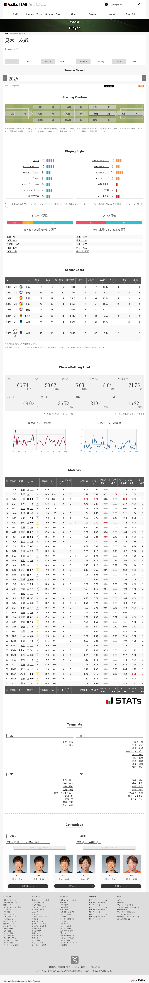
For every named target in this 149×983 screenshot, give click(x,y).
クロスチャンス (101, 166)
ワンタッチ (31, 166)
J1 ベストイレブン (95, 905)
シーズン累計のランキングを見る (129, 414)
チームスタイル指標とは (126, 914)
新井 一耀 (137, 754)
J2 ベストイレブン (95, 912)
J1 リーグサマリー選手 (97, 902)
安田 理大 (137, 767)
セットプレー (30, 184)
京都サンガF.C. (8, 928)
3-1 (31, 683)
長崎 (23, 551)
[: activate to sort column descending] (8, 280)
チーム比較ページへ (39, 847)
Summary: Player (53, 14)
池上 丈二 (81, 244)
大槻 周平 (137, 789)
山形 (23, 565)
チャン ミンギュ (134, 751)
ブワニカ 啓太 (135, 793)
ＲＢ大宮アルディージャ (40, 917)
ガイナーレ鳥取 (65, 926)
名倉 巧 (11, 237)
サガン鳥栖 (36, 940)
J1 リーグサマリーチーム (98, 900)
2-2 (31, 551)
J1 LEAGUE (7, 896)
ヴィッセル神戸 (8, 936)
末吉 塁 (69, 799)
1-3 (31, 598)
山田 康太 (12, 240)
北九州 (21, 579)
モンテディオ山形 (38, 910)
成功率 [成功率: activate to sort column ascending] (103, 280)
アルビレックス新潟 (39, 926)
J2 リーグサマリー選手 (97, 910)
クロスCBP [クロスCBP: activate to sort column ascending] (103, 482)
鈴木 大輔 (137, 748)
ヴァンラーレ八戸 (38, 902)
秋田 (23, 499)
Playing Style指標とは (115, 204)
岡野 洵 (138, 742)
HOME (15, 14)
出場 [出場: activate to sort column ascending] (37, 280)
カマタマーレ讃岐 (66, 931)
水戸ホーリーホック (10, 902)
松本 (23, 504)
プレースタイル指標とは (126, 912)
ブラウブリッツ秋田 (39, 907)
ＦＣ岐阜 (63, 917)
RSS (141, 86)
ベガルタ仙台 (36, 905)
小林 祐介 (68, 783)
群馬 (23, 584)
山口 (23, 541)
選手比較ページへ (109, 847)
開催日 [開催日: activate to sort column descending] (13, 482)
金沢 (23, 518)
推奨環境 (61, 967)
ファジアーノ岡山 (9, 938)
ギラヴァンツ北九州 (67, 938)
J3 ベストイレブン (95, 919)
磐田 (23, 574)
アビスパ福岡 (8, 943)
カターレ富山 (36, 928)
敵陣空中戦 (33, 196)
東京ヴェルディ (8, 914)
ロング (33, 178)
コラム (119, 900)
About (112, 14)
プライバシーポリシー (73, 967)
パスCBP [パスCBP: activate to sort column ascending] (93, 482)
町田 (23, 556)
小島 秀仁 (68, 786)
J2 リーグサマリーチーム (98, 907)
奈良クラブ (64, 924)
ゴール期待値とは (123, 919)
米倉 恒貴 (137, 745)
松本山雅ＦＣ (65, 910)
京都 (23, 513)
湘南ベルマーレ (37, 921)
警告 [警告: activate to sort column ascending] (125, 280)
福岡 (28, 322)
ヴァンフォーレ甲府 (39, 924)
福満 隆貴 (68, 789)
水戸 (23, 527)
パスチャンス (102, 172)
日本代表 (120, 902)
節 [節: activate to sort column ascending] (7, 482)
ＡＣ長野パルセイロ (67, 912)
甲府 (23, 489)
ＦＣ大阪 (63, 921)
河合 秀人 (81, 248)
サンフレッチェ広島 (10, 940)
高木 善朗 (81, 237)
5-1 (31, 650)
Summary (92, 896)
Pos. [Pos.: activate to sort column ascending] (53, 482)
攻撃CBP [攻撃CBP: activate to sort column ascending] (84, 482)
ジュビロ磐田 (36, 931)
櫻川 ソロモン (135, 796)
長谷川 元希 (13, 244)
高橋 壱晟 (68, 802)
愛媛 (23, 494)
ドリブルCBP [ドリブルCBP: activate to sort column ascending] (113, 482)
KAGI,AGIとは (122, 910)
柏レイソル (7, 910)
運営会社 (85, 967)
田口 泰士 (68, 780)
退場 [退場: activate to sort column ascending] (135, 280)
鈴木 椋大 (68, 745)
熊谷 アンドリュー (63, 793)
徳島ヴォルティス (38, 936)
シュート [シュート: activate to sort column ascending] (92, 280)
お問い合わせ (94, 967)
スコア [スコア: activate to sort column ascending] (30, 482)
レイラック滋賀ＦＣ (67, 919)
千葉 (28, 287)
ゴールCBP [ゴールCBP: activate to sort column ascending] (141, 482)
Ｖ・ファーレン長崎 (10, 945)
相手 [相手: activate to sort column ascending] (21, 482)
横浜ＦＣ (35, 919)
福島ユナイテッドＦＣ (68, 900)
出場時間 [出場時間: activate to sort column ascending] (70, 280)
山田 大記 (12, 251)
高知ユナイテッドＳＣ (68, 936)
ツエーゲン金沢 (65, 914)
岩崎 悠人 (137, 780)
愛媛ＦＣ (63, 933)
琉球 (23, 508)
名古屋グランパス (9, 926)
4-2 (31, 546)
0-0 (31, 523)
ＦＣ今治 (35, 938)
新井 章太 (68, 742)
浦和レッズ (7, 905)
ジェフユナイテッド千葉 (12, 907)
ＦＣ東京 (6, 912)
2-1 (31, 593)
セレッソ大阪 (8, 933)
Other (119, 896)
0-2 (31, 499)
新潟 (23, 537)
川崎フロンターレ (9, 919)
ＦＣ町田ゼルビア (9, 917)
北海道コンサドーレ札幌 (40, 900)
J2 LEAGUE (36, 896)
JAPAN (73, 14)
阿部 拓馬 (12, 248)
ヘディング (31, 172)
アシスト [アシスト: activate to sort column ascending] (113, 280)
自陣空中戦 (103, 184)
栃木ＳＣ (63, 902)
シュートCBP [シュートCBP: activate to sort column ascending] (132, 482)
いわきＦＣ (36, 912)
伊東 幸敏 (137, 761)
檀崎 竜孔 (137, 783)
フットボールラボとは (125, 905)
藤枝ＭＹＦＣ (36, 933)
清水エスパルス (8, 924)
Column (92, 14)
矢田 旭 (69, 796)
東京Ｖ (28, 316)
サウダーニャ (136, 799)
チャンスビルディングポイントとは (58, 414)
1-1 (31, 489)
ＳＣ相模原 (64, 907)
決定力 (36, 160)
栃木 (23, 523)
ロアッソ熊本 (65, 940)
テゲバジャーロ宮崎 (39, 945)
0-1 (31, 532)
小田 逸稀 (137, 758)
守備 (106, 190)
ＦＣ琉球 (63, 945)
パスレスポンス (31, 190)
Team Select (132, 14)
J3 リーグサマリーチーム (98, 914)
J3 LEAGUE (64, 896)
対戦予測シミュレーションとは (128, 917)
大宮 (23, 560)
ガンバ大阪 (7, 931)
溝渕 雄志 (137, 764)
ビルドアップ (102, 178)
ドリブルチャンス (100, 160)
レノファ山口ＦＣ (66, 928)
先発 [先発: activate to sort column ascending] (48, 280)
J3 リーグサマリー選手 (97, 917)
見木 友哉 (68, 805)
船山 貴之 (137, 786)
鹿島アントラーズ (9, 900)
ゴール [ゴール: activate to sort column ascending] (81, 280)
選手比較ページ (28, 886)
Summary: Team (34, 14)
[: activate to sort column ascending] (13, 280)
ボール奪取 (103, 196)
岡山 (23, 546)
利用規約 (53, 967)
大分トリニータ (37, 943)
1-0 (31, 504)
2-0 (31, 560)
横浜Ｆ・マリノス (9, 921)
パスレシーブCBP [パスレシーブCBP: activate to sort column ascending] (122, 482)
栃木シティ (36, 914)
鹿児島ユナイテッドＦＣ (69, 943)
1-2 (31, 508)
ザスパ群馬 (64, 905)
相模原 (21, 532)
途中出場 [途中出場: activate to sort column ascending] (59, 280)
